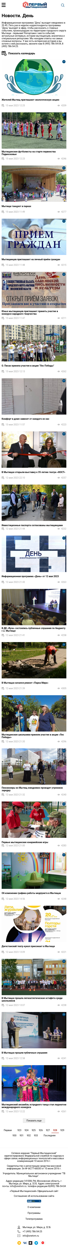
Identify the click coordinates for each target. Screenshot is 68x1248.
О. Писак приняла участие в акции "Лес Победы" (28, 365)
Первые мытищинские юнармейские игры (25, 842)
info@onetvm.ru (18, 1186)
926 (41, 1130)
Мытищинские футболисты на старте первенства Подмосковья (29, 153)
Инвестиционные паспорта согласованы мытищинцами (32, 525)
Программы (34, 1213)
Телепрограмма (33, 1219)
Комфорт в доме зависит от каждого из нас (25, 419)
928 (55, 1130)
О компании (34, 1207)
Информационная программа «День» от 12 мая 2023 (30, 576)
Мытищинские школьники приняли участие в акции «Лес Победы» (33, 736)
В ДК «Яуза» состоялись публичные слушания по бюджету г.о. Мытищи (33, 629)
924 (27, 1130)
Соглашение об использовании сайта (34, 1196)
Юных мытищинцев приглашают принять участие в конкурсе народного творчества (30, 312)
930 (14, 1135)
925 (34, 1130)
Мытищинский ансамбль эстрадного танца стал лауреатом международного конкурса (34, 1105)
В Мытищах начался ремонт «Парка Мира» (25, 682)
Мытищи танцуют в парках (16, 206)
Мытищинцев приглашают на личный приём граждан (31, 259)
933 (36, 1135)
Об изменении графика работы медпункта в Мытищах (31, 893)
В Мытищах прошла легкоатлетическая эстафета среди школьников (32, 999)
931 (22, 1135)
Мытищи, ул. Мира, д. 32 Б (37, 1227)
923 (19, 1130)
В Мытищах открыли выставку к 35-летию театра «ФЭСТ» (33, 472)
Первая (8, 1130)
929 (62, 1130)
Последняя (50, 1135)
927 (48, 1130)
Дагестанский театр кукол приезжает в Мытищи (28, 946)
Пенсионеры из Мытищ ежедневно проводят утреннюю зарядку (32, 789)
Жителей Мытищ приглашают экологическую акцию (30, 99)
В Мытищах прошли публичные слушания (24, 1052)
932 (29, 1135)
